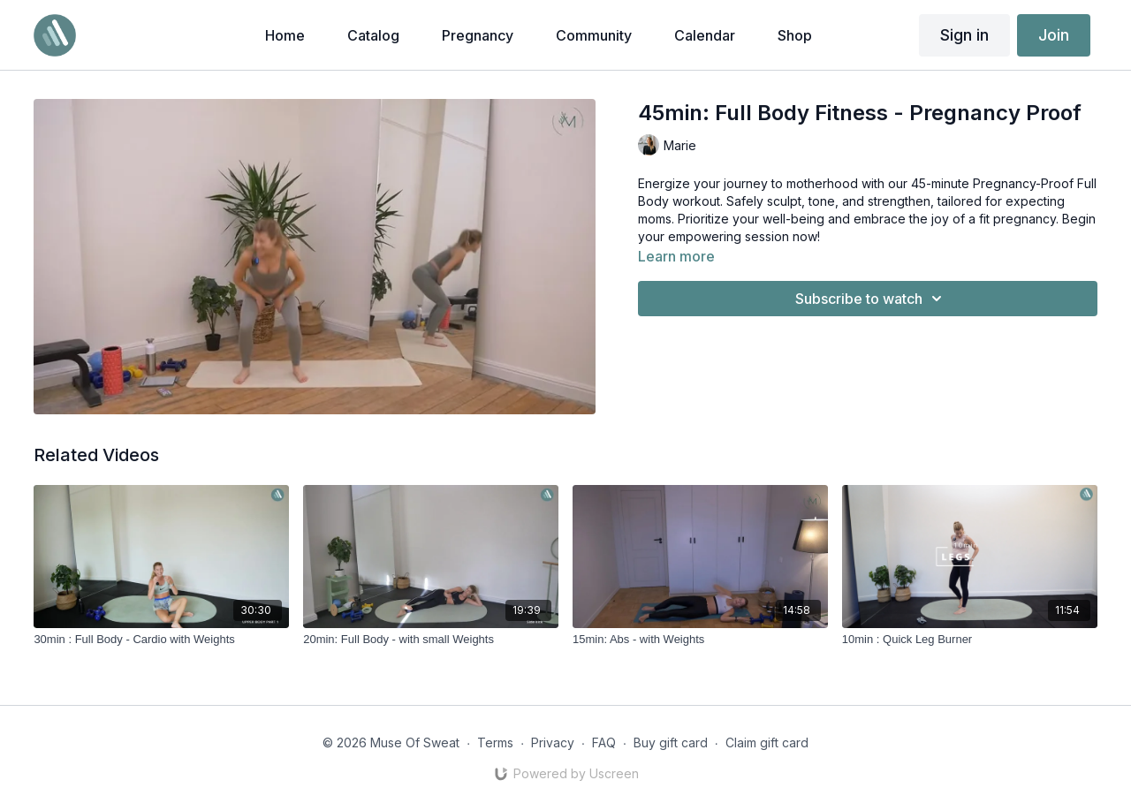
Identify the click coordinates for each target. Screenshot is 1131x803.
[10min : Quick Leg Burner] (969, 639)
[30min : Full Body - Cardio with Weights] (161, 639)
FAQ (604, 742)
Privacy (552, 742)
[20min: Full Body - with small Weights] (430, 639)
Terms (495, 742)
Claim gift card (766, 742)
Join (1053, 35)
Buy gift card (671, 742)
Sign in (964, 35)
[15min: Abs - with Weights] (700, 639)
